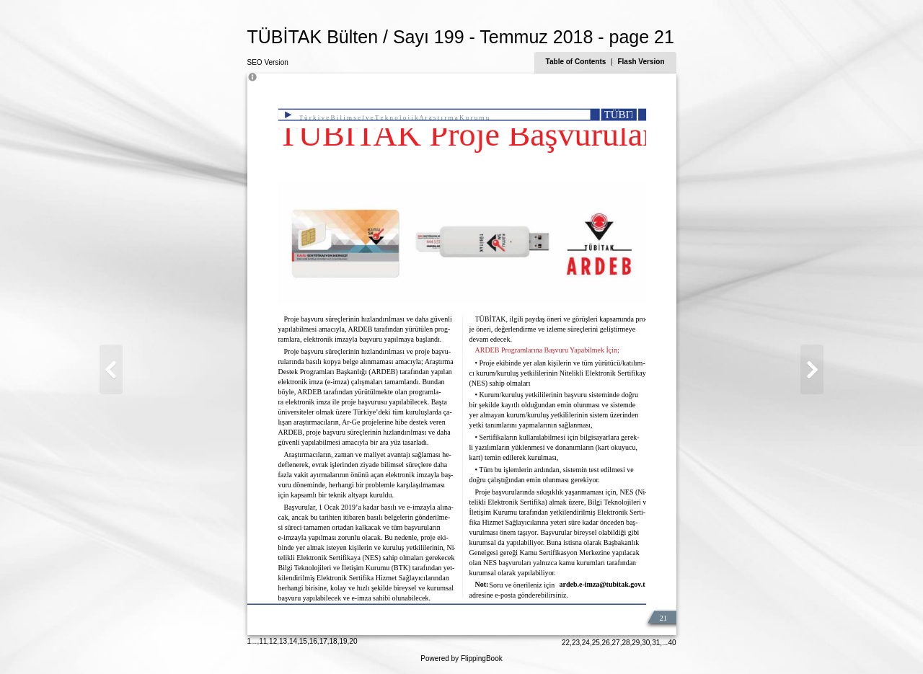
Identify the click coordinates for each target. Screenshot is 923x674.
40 (672, 643)
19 (343, 641)
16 (313, 641)
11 (263, 641)
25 (596, 643)
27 (616, 643)
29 (636, 643)
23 (576, 643)
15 (303, 641)
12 (273, 641)
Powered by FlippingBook (461, 658)
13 (283, 641)
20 (353, 641)
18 (333, 641)
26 (606, 643)
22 (566, 643)
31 (656, 643)
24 (586, 643)
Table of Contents (577, 62)
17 (323, 641)
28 (626, 643)
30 (646, 643)
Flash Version (640, 62)
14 (293, 641)
